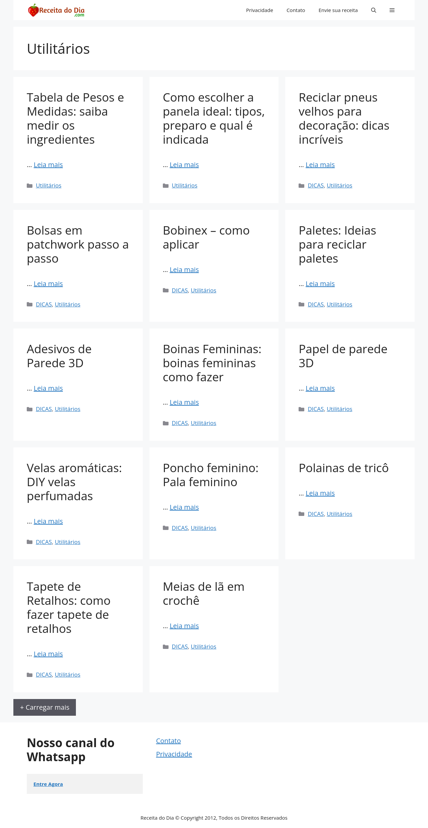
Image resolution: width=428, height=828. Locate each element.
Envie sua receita (338, 10)
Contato (296, 10)
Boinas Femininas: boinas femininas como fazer (212, 363)
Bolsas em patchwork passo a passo (78, 244)
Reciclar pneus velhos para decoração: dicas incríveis (344, 118)
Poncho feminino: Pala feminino (211, 475)
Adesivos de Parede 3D (59, 356)
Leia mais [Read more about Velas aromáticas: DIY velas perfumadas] (48, 521)
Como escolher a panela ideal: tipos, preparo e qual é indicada (214, 118)
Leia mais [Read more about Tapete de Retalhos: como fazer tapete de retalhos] (48, 653)
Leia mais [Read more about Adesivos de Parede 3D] (48, 388)
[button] (373, 10)
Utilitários (48, 185)
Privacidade (259, 10)
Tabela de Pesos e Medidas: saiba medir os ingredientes (75, 118)
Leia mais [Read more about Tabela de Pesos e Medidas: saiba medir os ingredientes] (48, 164)
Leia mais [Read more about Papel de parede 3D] (320, 388)
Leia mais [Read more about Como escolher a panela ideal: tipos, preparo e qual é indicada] (184, 164)
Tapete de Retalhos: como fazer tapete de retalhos (69, 607)
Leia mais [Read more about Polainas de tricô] (320, 493)
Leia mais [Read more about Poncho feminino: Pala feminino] (184, 507)
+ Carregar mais (44, 707)
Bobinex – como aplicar (206, 237)
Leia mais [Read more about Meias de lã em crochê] (184, 625)
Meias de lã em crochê (204, 593)
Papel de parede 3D (343, 356)
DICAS (316, 185)
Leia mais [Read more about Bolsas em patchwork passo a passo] (48, 283)
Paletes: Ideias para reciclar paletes (337, 244)
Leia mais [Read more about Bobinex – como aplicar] (184, 269)
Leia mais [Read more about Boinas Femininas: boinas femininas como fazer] (184, 402)
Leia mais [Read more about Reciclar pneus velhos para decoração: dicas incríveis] (320, 164)
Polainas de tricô (344, 467)
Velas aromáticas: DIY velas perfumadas (74, 482)
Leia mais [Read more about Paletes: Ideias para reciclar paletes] (320, 283)
